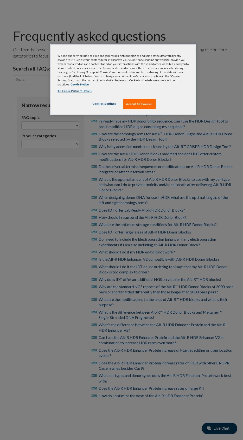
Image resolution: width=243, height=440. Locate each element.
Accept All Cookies (139, 103)
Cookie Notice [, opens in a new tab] (79, 84)
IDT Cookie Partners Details (75, 90)
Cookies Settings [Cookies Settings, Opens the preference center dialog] (104, 103)
